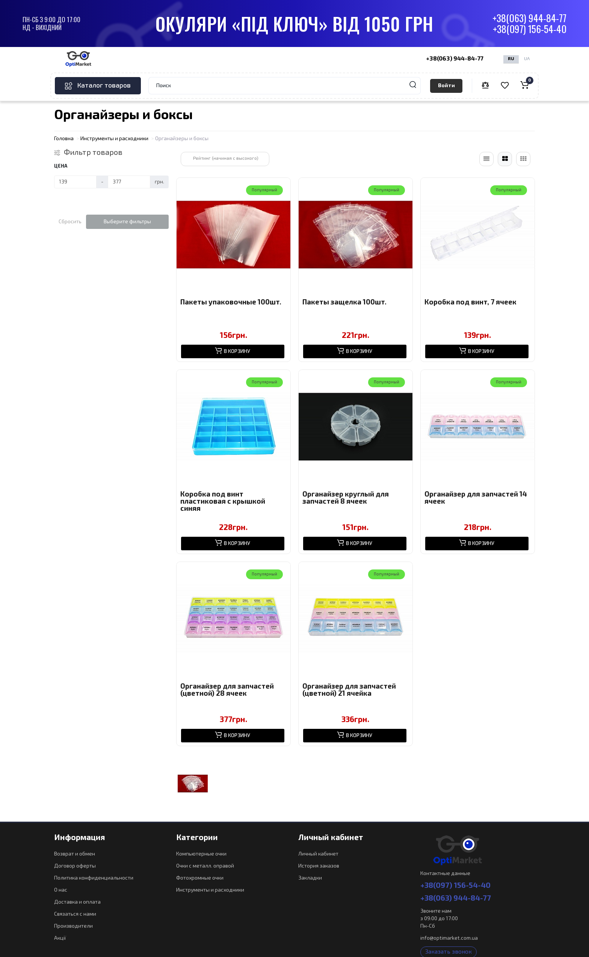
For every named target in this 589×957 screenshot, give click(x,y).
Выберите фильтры (127, 221)
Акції (60, 938)
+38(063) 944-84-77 (529, 18)
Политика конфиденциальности (93, 878)
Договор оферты (75, 866)
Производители (73, 926)
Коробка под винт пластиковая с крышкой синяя (222, 501)
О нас (60, 890)
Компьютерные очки (201, 854)
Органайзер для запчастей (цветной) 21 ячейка (349, 690)
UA (527, 59)
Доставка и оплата (77, 902)
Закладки (310, 878)
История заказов (318, 866)
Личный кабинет (318, 854)
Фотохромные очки (200, 878)
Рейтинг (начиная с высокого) (225, 158)
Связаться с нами (75, 914)
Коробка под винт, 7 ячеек (470, 302)
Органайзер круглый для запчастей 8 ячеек (345, 498)
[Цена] (75, 182)
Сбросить (70, 221)
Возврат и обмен (74, 854)
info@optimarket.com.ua (449, 938)
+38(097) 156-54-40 (529, 29)
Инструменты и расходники (210, 890)
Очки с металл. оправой (205, 866)
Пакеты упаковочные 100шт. (230, 302)
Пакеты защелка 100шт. (344, 302)
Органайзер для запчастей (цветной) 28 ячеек (227, 690)
